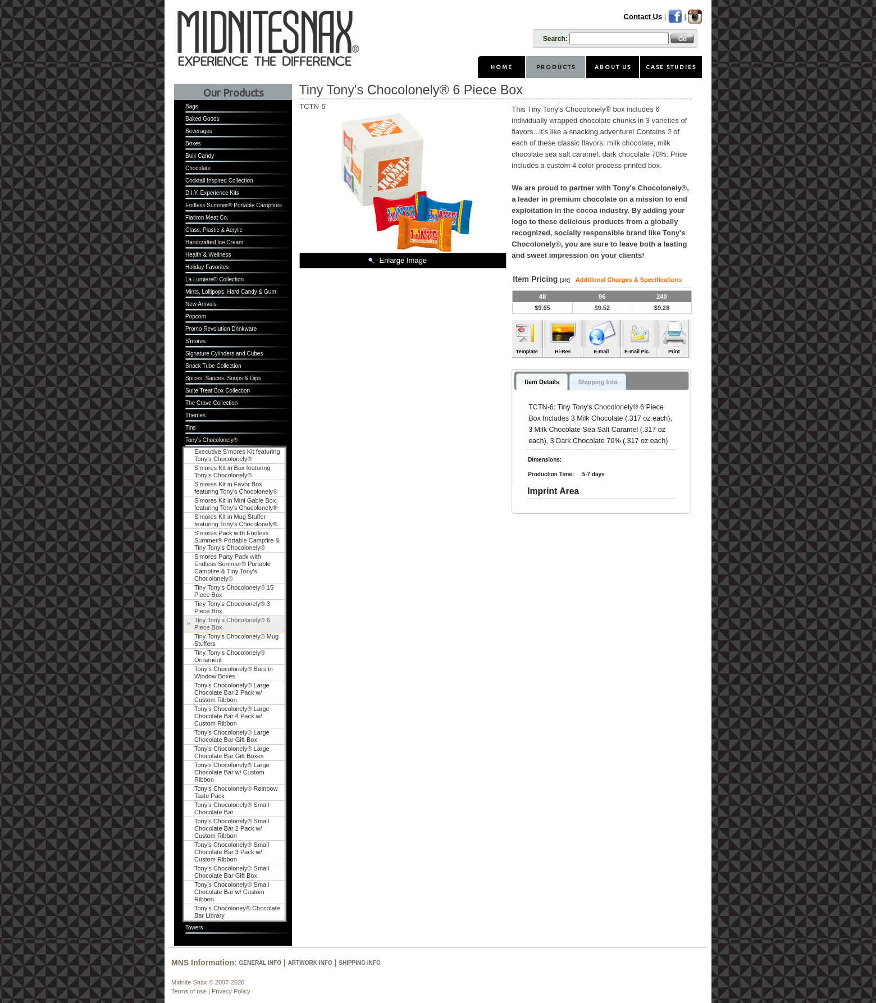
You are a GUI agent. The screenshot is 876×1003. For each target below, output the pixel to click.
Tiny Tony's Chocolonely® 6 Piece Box (232, 624)
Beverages (198, 131)
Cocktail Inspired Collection (219, 180)
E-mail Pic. (637, 351)
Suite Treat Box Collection (217, 390)
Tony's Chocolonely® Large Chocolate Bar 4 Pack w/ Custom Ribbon (232, 716)
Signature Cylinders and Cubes (224, 353)
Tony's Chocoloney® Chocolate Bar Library (237, 912)
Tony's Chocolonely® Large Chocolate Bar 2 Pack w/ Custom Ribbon (232, 692)
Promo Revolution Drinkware (221, 329)
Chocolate (198, 168)
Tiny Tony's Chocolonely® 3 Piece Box (232, 607)
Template (527, 351)
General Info (260, 963)
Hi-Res (563, 351)
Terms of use (189, 991)
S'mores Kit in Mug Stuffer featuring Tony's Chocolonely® (235, 520)
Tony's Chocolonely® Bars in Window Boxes (233, 672)
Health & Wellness (208, 255)
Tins (190, 428)
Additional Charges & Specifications (629, 279)
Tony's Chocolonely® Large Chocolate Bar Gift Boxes (232, 752)
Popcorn (195, 316)
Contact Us (643, 16)
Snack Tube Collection (213, 366)
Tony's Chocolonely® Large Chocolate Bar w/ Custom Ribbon (232, 772)
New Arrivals (201, 304)
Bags (191, 106)
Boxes (193, 143)
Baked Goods (202, 119)
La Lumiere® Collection (214, 279)
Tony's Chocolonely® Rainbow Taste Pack (235, 792)
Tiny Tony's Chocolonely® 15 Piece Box (233, 591)
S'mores (195, 341)
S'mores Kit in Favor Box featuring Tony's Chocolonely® (235, 488)
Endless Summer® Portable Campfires (233, 205)
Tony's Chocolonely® (211, 440)
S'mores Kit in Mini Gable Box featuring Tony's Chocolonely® (235, 504)
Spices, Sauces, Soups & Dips (223, 378)
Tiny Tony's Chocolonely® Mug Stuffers (236, 640)
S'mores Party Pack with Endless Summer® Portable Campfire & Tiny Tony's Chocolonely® (232, 567)
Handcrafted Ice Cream (214, 242)
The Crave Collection (211, 403)
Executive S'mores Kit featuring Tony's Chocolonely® (237, 455)
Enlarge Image (403, 260)
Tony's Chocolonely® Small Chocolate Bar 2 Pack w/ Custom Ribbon (231, 828)
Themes (195, 415)
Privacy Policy (231, 991)
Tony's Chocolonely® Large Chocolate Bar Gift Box (232, 736)
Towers (194, 927)
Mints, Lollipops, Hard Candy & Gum (230, 292)
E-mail (601, 351)
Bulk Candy (199, 156)
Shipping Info (359, 963)
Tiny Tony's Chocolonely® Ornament (229, 656)
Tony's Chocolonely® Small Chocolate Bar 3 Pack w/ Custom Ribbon (231, 852)
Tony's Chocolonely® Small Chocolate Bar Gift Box (231, 872)
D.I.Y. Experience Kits (212, 193)
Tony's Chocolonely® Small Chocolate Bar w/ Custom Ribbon (231, 891)
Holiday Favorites (207, 267)
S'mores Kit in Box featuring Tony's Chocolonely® (232, 471)
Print (674, 351)
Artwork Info (310, 963)
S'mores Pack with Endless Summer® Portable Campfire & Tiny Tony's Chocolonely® (237, 540)
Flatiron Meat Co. (207, 218)
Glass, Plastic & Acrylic (214, 230)
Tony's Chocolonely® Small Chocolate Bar (231, 808)
